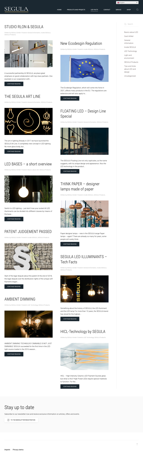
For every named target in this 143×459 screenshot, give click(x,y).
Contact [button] (107, 10)
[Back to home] (16, 9)
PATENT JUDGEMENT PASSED (28, 229)
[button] (137, 9)
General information (34, 30)
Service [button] (118, 10)
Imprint (7, 450)
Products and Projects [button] (76, 10)
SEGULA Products (10, 32)
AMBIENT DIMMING (19, 296)
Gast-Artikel (128, 36)
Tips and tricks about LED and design (130, 69)
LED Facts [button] (94, 10)
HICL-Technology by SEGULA (82, 312)
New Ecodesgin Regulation (81, 24)
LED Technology (33, 303)
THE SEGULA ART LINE (22, 94)
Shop (129, 10)
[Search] (131, 24)
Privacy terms (18, 450)
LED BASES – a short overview (28, 161)
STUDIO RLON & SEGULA (23, 24)
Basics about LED (33, 167)
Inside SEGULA (45, 30)
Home (59, 10)
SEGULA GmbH (16, 30)
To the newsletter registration (21, 420)
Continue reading (14, 81)
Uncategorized (130, 76)
